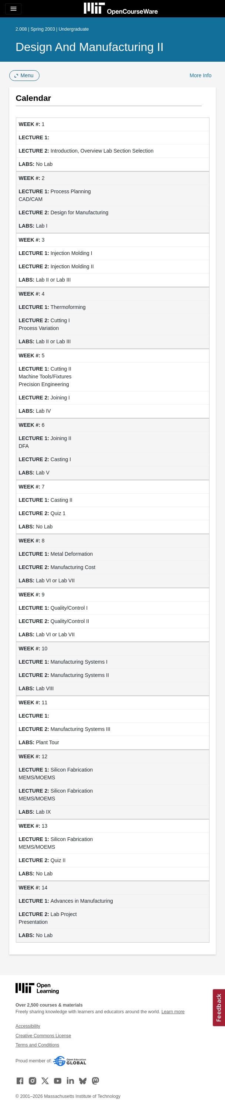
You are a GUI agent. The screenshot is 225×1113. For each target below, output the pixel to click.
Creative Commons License (43, 1035)
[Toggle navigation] (13, 8)
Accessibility (28, 1026)
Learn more (173, 1011)
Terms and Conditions (37, 1045)
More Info (200, 75)
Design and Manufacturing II (90, 47)
